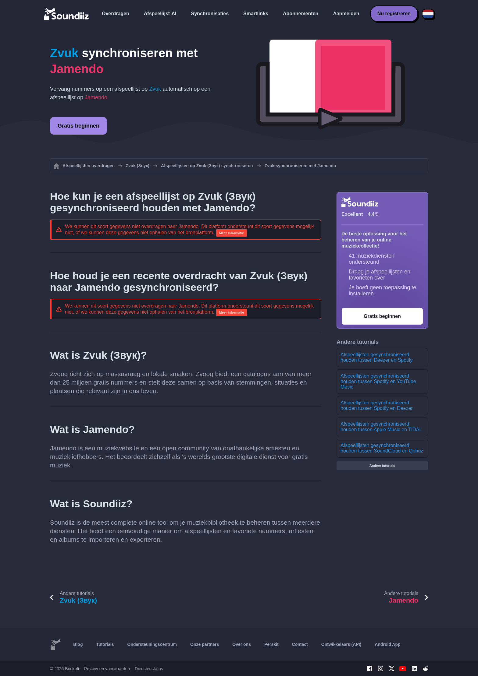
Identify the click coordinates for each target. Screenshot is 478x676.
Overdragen (115, 13)
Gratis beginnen (78, 126)
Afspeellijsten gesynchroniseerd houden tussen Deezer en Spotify (377, 357)
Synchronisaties (210, 13)
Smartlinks (255, 13)
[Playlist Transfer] (67, 14)
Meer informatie (231, 233)
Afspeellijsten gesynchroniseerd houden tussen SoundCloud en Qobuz (382, 448)
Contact (300, 644)
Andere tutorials (382, 465)
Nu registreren (394, 13)
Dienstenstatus (149, 668)
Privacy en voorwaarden (107, 668)
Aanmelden (346, 13)
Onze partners (204, 644)
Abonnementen (300, 13)
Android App (387, 644)
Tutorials (105, 644)
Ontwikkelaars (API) (341, 644)
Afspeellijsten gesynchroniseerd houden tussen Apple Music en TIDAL (381, 426)
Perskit (271, 644)
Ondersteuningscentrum (152, 644)
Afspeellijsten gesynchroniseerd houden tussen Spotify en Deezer (377, 405)
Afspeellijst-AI (160, 13)
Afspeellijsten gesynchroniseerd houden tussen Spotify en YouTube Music (378, 381)
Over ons (241, 644)
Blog (78, 644)
